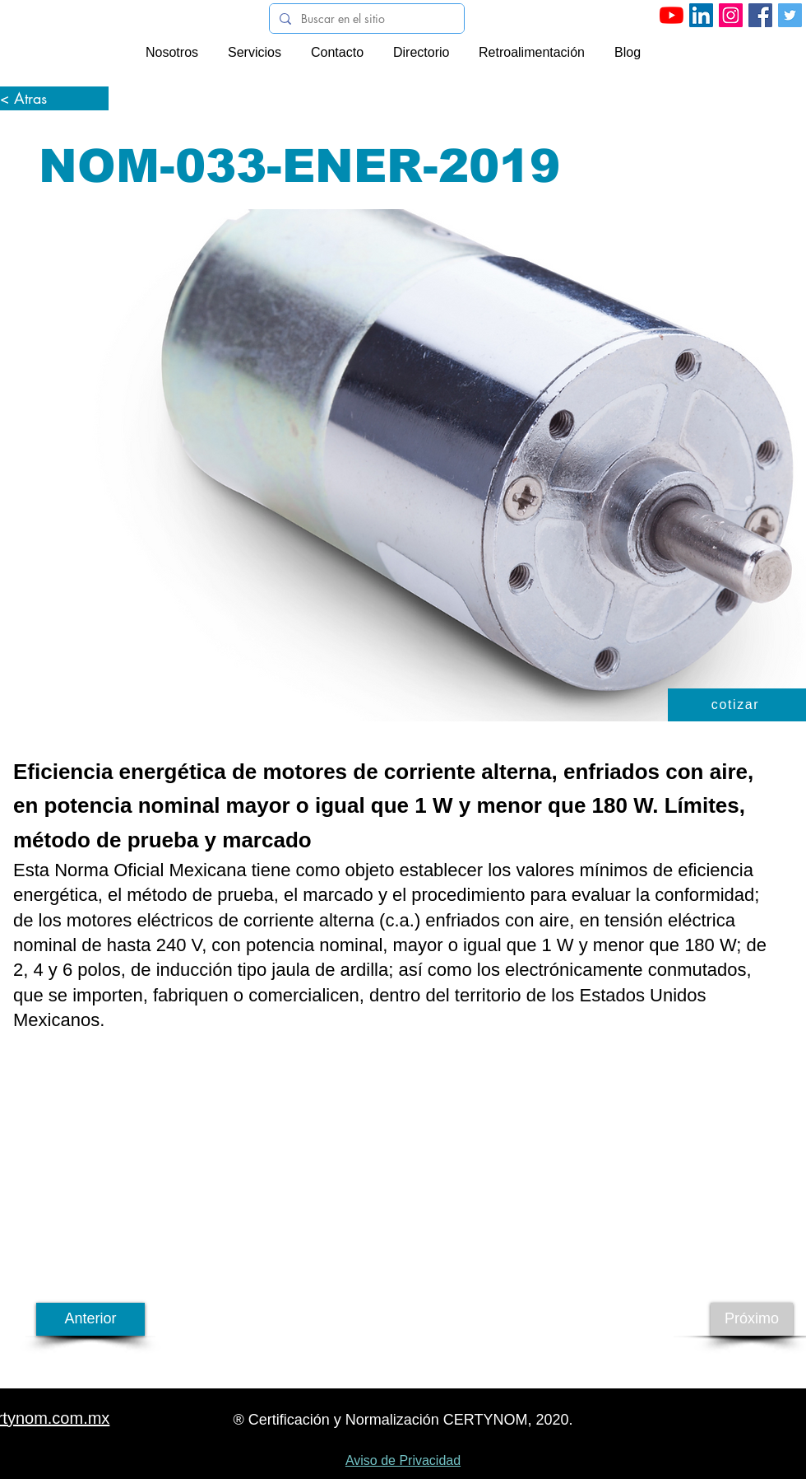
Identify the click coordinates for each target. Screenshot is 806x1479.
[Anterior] (90, 1319)
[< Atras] (54, 98)
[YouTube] (671, 15)
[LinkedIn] (701, 15)
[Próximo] (752, 1319)
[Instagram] (731, 15)
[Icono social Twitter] (790, 15)
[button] (737, 704)
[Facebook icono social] (760, 15)
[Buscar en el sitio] (365, 19)
